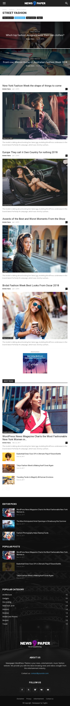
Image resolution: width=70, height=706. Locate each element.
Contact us (49, 699)
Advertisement (39, 699)
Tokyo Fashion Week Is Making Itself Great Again (35, 465)
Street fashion (19, 18)
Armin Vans (30, 39)
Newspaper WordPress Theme (18, 663)
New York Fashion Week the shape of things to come (31, 85)
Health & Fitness (8, 432)
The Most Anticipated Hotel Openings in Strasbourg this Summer (41, 521)
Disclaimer (20, 699)
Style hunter (31, 18)
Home (4, 10)
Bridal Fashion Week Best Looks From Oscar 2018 (30, 285)
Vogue (40, 18)
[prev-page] (3, 488)
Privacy (28, 699)
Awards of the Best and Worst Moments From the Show (33, 218)
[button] (4, 3)
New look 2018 (8, 18)
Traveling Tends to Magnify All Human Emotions (35, 477)
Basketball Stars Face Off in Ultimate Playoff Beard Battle (39, 454)
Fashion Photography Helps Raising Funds (32, 533)
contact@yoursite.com (40, 673)
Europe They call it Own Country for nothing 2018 (30, 152)
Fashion (11, 10)
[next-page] (7, 488)
